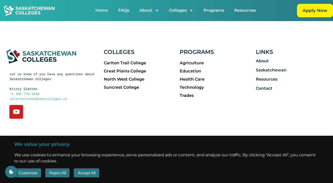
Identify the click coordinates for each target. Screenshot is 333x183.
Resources (245, 10)
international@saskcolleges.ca (38, 98)
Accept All (86, 173)
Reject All (57, 173)
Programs (213, 10)
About (149, 10)
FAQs (123, 10)
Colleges (181, 10)
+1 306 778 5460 (24, 94)
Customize (28, 173)
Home (101, 10)
